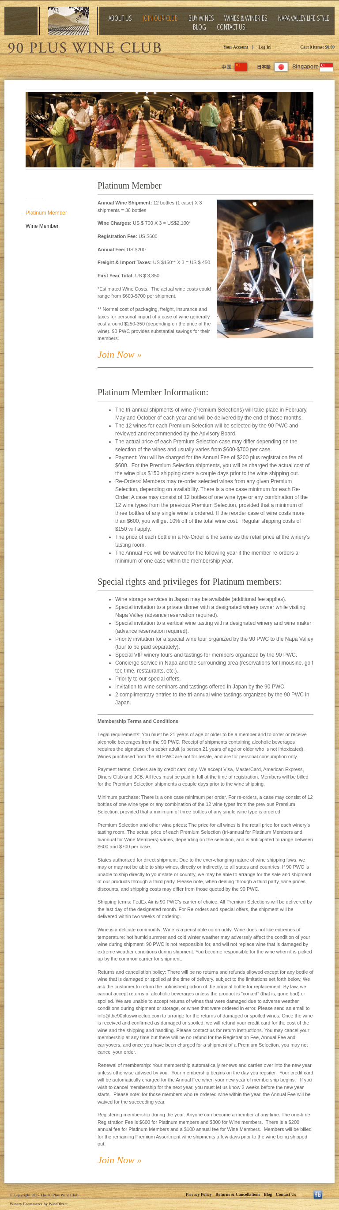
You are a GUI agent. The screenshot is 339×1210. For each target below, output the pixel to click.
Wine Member (42, 226)
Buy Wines (201, 18)
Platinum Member (46, 213)
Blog (199, 27)
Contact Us (231, 27)
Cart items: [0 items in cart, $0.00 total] (317, 47)
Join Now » (120, 354)
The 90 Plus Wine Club (83, 46)
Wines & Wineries (245, 18)
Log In (264, 47)
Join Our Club (160, 18)
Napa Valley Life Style (303, 18)
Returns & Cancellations (237, 1194)
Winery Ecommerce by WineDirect (39, 1204)
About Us (120, 18)
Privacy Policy (199, 1194)
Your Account (235, 47)
